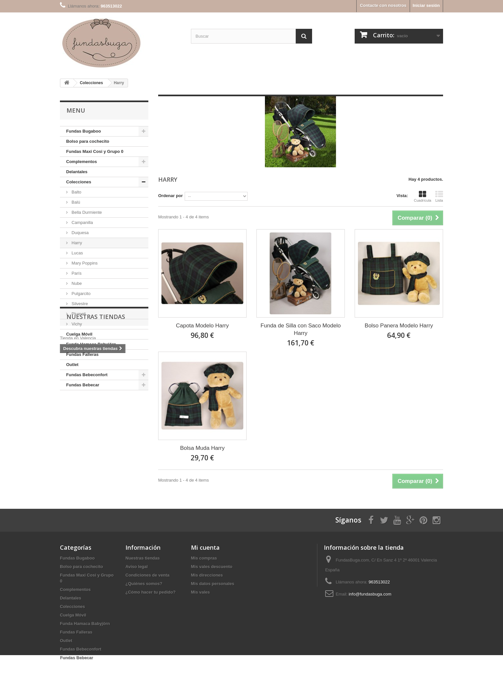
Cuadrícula (422, 196)
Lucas (76, 252)
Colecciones (78, 181)
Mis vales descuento (211, 566)
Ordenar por (170, 195)
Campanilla (81, 222)
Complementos (81, 161)
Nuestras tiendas (95, 410)
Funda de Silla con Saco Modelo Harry (301, 329)
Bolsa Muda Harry (202, 448)
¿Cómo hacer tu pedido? (150, 592)
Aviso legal (136, 566)
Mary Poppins (84, 263)
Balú (75, 202)
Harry (76, 242)
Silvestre (79, 303)
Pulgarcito (80, 293)
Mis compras (204, 558)
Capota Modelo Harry (202, 325)
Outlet (72, 364)
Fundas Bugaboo (83, 131)
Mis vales (200, 592)
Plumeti (78, 313)
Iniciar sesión (426, 5)
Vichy (76, 324)
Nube (76, 283)
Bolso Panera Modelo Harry (399, 325)
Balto (75, 192)
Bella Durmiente (86, 212)
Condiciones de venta (147, 575)
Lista (439, 196)
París (76, 273)
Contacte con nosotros (383, 5)
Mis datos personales (212, 583)
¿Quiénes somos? (143, 583)
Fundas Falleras (82, 354)
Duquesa (79, 232)
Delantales (76, 171)
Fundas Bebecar (82, 384)
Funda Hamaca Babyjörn (91, 344)
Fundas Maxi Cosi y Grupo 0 (94, 151)
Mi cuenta (205, 547)
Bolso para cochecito (87, 141)
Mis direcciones (207, 575)
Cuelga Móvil (79, 334)
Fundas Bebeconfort (86, 374)
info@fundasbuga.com (370, 594)
